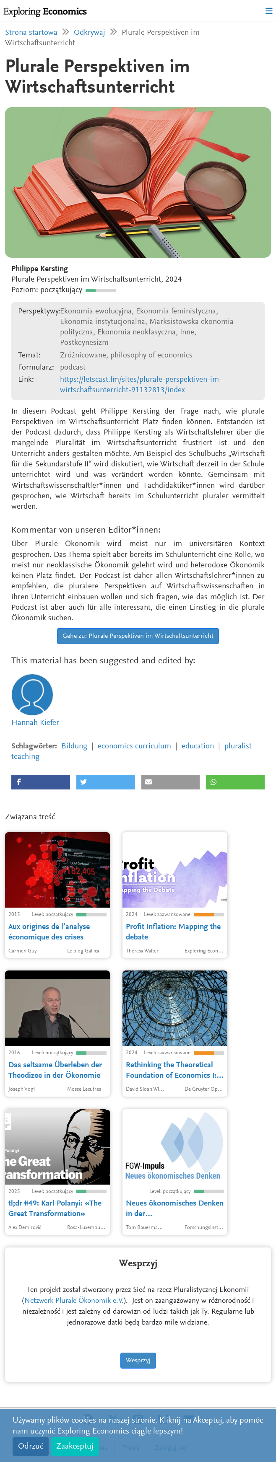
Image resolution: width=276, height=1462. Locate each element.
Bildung (74, 746)
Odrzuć (30, 1446)
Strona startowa (31, 33)
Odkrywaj (89, 33)
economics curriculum (134, 746)
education (198, 746)
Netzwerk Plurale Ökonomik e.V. (74, 1301)
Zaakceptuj (75, 1446)
